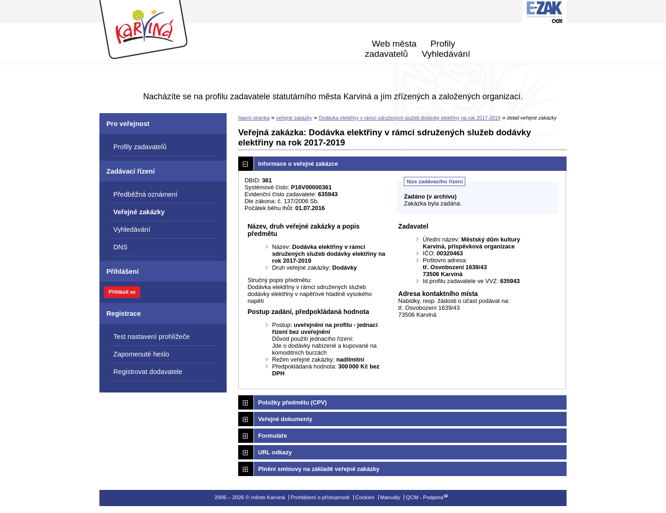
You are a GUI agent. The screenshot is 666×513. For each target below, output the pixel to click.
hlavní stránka (254, 118)
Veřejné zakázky (139, 212)
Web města (394, 43)
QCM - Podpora (425, 497)
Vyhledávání (446, 54)
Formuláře (272, 435)
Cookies (365, 497)
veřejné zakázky (294, 118)
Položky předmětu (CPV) (292, 402)
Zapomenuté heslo (141, 354)
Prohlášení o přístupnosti (319, 497)
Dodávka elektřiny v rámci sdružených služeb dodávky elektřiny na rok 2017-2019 (409, 118)
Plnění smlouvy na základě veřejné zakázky (318, 468)
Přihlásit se (122, 292)
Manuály (390, 497)
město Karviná (153, 30)
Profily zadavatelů (410, 49)
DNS (120, 247)
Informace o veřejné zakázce (298, 163)
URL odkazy (275, 452)
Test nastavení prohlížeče (151, 336)
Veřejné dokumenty (285, 419)
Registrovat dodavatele (147, 371)
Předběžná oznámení (145, 194)
